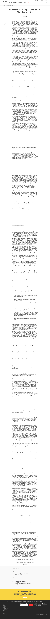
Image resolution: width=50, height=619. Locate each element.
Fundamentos (10, 2)
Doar (28, 2)
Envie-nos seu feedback (6, 603)
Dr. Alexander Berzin (23, 14)
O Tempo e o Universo (31, 559)
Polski (4, 25)
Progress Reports (5, 609)
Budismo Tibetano (15, 2)
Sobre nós (25, 2)
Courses (4, 610)
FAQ (3, 604)
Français (5, 23)
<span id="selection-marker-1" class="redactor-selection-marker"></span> (25, 167)
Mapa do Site (4, 605)
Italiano (4, 24)
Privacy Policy (4, 606)
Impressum (46, 614)
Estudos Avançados (20, 2)
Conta (45, 0)
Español (5, 22)
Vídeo (42, 0)
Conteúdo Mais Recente (6, 608)
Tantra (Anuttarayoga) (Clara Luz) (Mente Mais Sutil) (22, 559)
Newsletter (4, 607)
